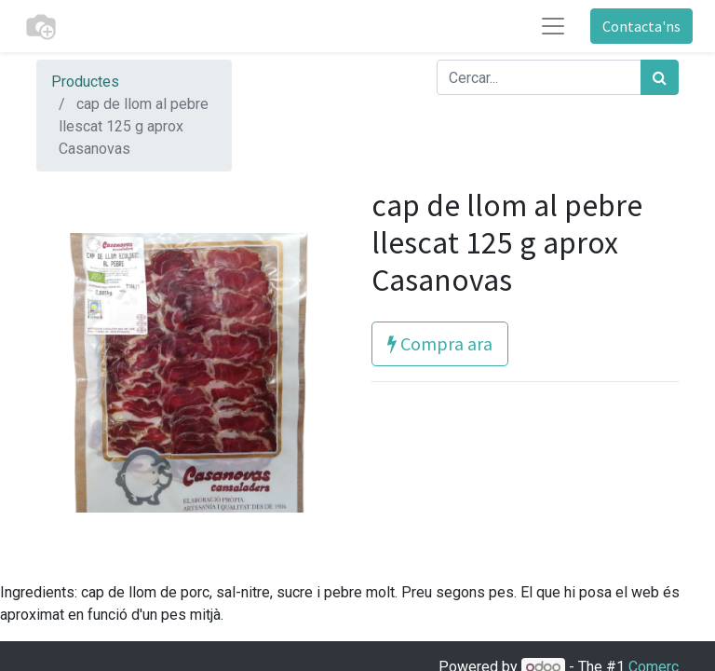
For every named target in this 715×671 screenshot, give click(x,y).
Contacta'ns (641, 26)
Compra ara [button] (439, 343)
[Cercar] (660, 77)
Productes (85, 81)
